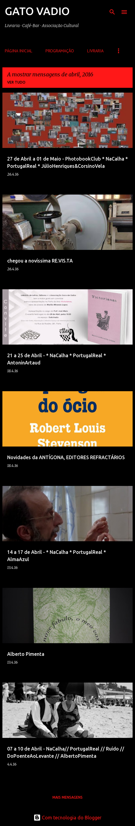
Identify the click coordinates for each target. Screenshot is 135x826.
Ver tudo (16, 82)
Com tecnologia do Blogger (67, 817)
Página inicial (18, 51)
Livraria (95, 51)
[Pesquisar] (112, 12)
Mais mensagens (67, 797)
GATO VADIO (37, 11)
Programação (59, 51)
